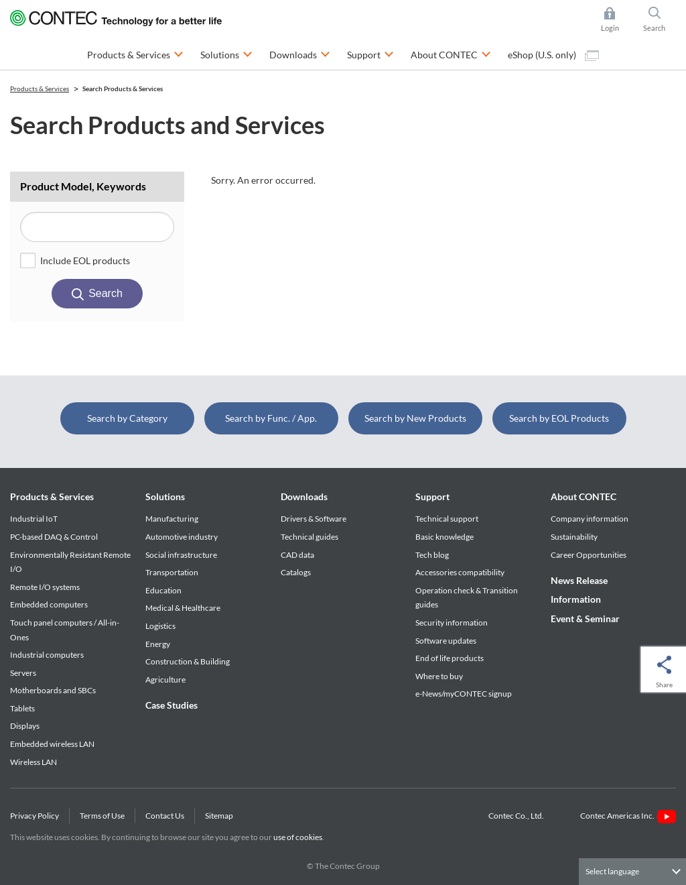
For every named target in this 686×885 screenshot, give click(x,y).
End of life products (449, 658)
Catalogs (296, 572)
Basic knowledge (444, 537)
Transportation (171, 572)
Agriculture (165, 679)
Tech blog (432, 555)
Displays (25, 726)
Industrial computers (47, 655)
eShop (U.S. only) (553, 55)
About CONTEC (583, 496)
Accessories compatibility (459, 572)
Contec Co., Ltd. (517, 816)
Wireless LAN (33, 762)
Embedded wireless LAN (52, 744)
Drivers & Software (313, 519)
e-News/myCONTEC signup (463, 694)
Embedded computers (49, 604)
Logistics (160, 626)
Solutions (165, 496)
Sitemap (219, 816)
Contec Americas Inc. (628, 816)
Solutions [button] (226, 53)
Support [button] (370, 53)
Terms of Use (102, 816)
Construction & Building (187, 661)
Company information (589, 519)
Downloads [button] (299, 53)
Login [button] (616, 19)
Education (163, 590)
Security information (451, 622)
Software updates (445, 641)
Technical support (446, 519)
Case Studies (171, 705)
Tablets (22, 708)
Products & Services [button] (135, 53)
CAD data (297, 555)
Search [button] (660, 19)
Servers (23, 673)
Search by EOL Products (559, 418)
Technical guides (309, 537)
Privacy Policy (34, 816)
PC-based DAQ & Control (54, 537)
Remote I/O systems (45, 587)
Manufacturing (171, 519)
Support (432, 496)
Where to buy (439, 676)
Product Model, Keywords (83, 186)
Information (576, 599)
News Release (579, 580)
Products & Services (52, 496)
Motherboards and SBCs (53, 690)
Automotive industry (181, 537)
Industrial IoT (34, 519)
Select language (612, 871)
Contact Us (164, 816)
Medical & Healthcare (182, 608)
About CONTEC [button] (451, 53)
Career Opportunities (588, 555)
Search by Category (127, 418)
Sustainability (574, 537)
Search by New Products (415, 418)
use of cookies (297, 837)
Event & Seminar (585, 618)
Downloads (304, 496)
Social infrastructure (181, 555)
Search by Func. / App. (271, 418)
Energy (157, 644)
